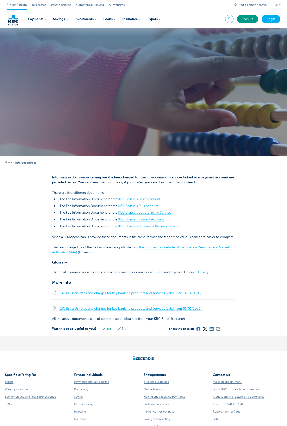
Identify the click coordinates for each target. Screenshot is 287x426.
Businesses (39, 4)
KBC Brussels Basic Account (139, 199)
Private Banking (61, 4)
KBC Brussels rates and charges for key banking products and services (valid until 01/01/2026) (130, 292)
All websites (117, 4)
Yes (107, 328)
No (122, 328)
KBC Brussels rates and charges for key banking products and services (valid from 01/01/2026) (130, 307)
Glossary (202, 271)
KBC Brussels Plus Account (138, 206)
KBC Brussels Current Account (141, 219)
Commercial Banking (90, 4)
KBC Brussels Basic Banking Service (144, 212)
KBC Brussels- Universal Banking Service (148, 225)
